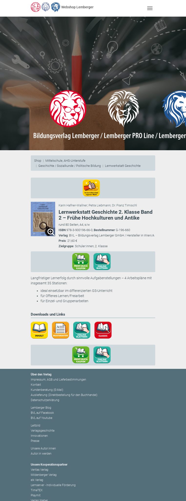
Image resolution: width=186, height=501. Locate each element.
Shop (37, 160)
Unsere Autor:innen (43, 448)
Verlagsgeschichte (42, 430)
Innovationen (39, 435)
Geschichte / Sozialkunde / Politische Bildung (69, 166)
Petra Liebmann (100, 205)
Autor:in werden (41, 453)
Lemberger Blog (41, 407)
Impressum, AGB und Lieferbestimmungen (58, 379)
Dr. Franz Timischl (124, 205)
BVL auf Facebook (42, 413)
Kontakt (36, 384)
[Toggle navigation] (149, 8)
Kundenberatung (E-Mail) (47, 390)
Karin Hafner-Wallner (73, 205)
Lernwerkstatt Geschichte (123, 166)
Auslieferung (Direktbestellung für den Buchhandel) (64, 395)
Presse (35, 441)
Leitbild (35, 425)
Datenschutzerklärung (45, 400)
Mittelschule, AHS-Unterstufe (65, 160)
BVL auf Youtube (41, 418)
